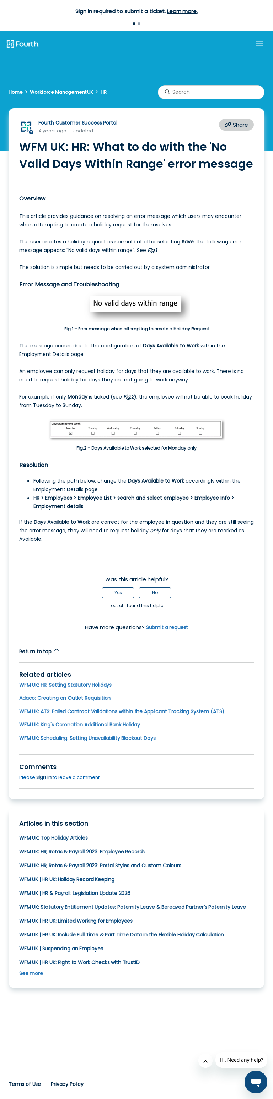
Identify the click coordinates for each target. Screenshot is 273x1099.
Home (15, 92)
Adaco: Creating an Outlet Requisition (65, 698)
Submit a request (167, 627)
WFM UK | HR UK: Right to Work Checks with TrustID (79, 962)
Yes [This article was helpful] (118, 592)
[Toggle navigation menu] (259, 44)
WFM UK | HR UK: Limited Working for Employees (76, 920)
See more (31, 973)
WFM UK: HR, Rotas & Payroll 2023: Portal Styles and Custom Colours (100, 865)
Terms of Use (25, 1084)
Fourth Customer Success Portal (77, 122)
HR (104, 92)
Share (236, 124)
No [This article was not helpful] (155, 592)
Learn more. (182, 11)
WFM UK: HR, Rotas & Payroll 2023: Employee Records (82, 851)
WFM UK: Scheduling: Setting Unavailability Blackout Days (87, 738)
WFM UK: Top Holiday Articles (53, 837)
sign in (44, 777)
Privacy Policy (67, 1084)
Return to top (39, 650)
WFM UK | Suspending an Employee (61, 948)
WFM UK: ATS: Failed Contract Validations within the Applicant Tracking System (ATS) (121, 711)
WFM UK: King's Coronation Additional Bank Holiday (79, 724)
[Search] (211, 92)
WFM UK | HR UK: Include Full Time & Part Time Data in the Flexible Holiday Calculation (121, 934)
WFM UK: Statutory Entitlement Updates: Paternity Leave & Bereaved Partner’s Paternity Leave (132, 907)
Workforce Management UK (61, 92)
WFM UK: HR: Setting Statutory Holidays (65, 684)
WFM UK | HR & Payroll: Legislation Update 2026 (74, 893)
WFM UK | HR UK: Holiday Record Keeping (66, 879)
